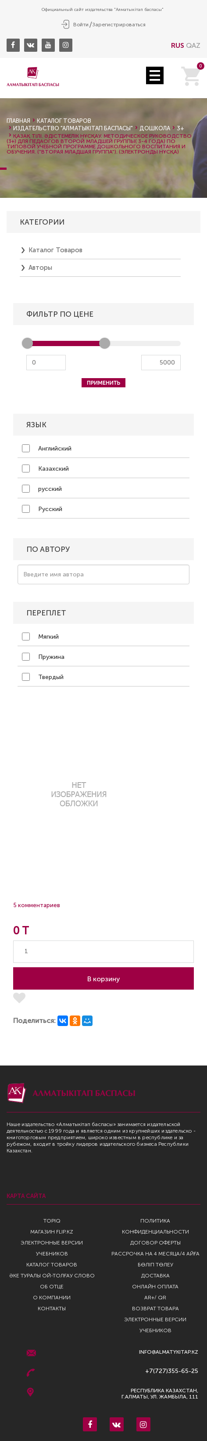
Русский (42, 509)
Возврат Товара (155, 1308)
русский (42, 489)
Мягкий (40, 636)
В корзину (103, 979)
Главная (18, 121)
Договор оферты (155, 1243)
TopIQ (52, 1221)
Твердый (43, 677)
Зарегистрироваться (119, 24)
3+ (180, 128)
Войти (81, 24)
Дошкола (154, 128)
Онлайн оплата (155, 1287)
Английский (46, 448)
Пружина (43, 657)
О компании (52, 1297)
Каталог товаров (64, 121)
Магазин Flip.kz (51, 1232)
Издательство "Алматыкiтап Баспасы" (73, 128)
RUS (177, 45)
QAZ (193, 45)
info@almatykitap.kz (168, 1352)
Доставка (155, 1276)
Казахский (45, 468)
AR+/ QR (155, 1297)
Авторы (40, 268)
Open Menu (155, 75)
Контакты (52, 1308)
